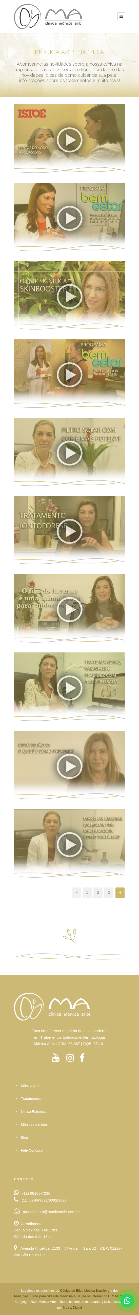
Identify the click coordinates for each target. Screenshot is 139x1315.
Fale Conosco (32, 1150)
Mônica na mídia (34, 1125)
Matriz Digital (72, 1307)
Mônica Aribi (30, 1086)
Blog (24, 1137)
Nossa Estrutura (33, 1112)
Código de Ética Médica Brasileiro (84, 1290)
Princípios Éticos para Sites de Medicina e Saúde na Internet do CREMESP (69, 1296)
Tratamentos (31, 1099)
